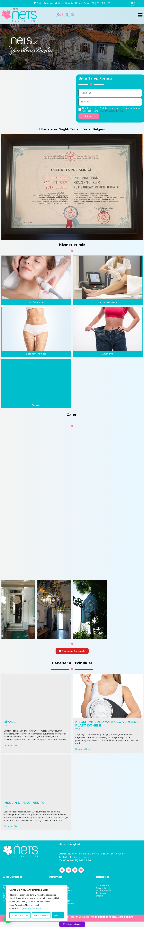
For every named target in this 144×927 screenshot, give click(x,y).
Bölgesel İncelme (36, 353)
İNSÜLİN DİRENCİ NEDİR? (24, 803)
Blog (6, 725)
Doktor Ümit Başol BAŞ (60, 890)
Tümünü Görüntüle (20, 915)
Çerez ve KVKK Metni (31, 908)
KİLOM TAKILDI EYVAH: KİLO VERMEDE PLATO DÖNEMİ (107, 723)
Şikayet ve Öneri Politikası (62, 903)
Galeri (52, 906)
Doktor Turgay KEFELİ (60, 888)
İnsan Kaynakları (57, 898)
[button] (4, 609)
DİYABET (11, 722)
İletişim (52, 908)
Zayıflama (107, 353)
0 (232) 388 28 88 (80, 860)
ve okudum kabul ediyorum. (111, 109)
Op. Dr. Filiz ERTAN (58, 893)
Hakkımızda (55, 885)
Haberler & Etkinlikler (59, 901)
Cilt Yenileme (36, 302)
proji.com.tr (126, 917)
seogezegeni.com (106, 917)
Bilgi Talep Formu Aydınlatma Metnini (100, 108)
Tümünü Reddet (41, 915)
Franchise (54, 896)
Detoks (36, 405)
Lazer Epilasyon (108, 302)
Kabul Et (57, 915)
